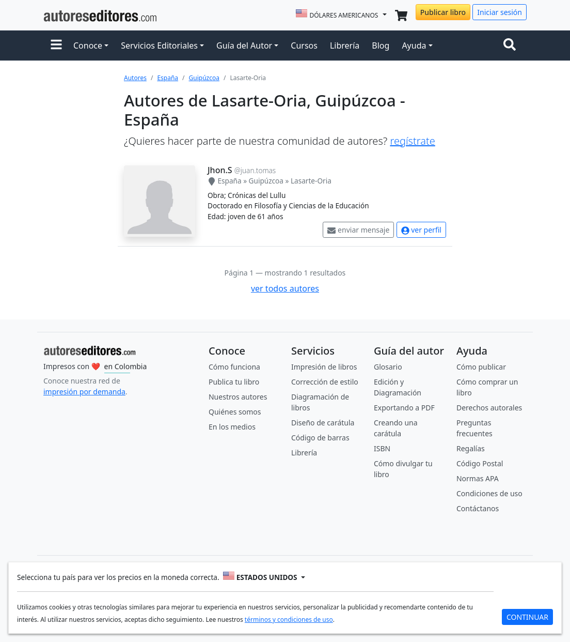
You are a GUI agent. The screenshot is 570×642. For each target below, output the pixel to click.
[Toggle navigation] (512, 45)
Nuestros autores (238, 397)
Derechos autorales (489, 407)
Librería (344, 45)
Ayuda (414, 45)
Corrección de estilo (324, 382)
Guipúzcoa (204, 77)
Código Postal (479, 463)
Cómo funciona (234, 367)
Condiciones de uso (489, 493)
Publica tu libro (234, 382)
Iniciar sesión (499, 12)
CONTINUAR (527, 616)
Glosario (388, 367)
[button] (56, 45)
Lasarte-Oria (311, 181)
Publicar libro (443, 12)
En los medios (232, 427)
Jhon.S (220, 170)
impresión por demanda (84, 391)
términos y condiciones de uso (289, 619)
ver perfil (421, 230)
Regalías (470, 448)
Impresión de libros (324, 367)
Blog (380, 45)
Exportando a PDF (404, 407)
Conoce (87, 45)
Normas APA (477, 478)
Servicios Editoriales (159, 45)
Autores (135, 77)
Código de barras (320, 437)
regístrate (412, 141)
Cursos (304, 45)
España (167, 77)
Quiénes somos (235, 412)
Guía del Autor (244, 45)
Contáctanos (477, 508)
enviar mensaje (358, 230)
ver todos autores (285, 288)
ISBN (382, 448)
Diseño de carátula (322, 422)
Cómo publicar (481, 367)
